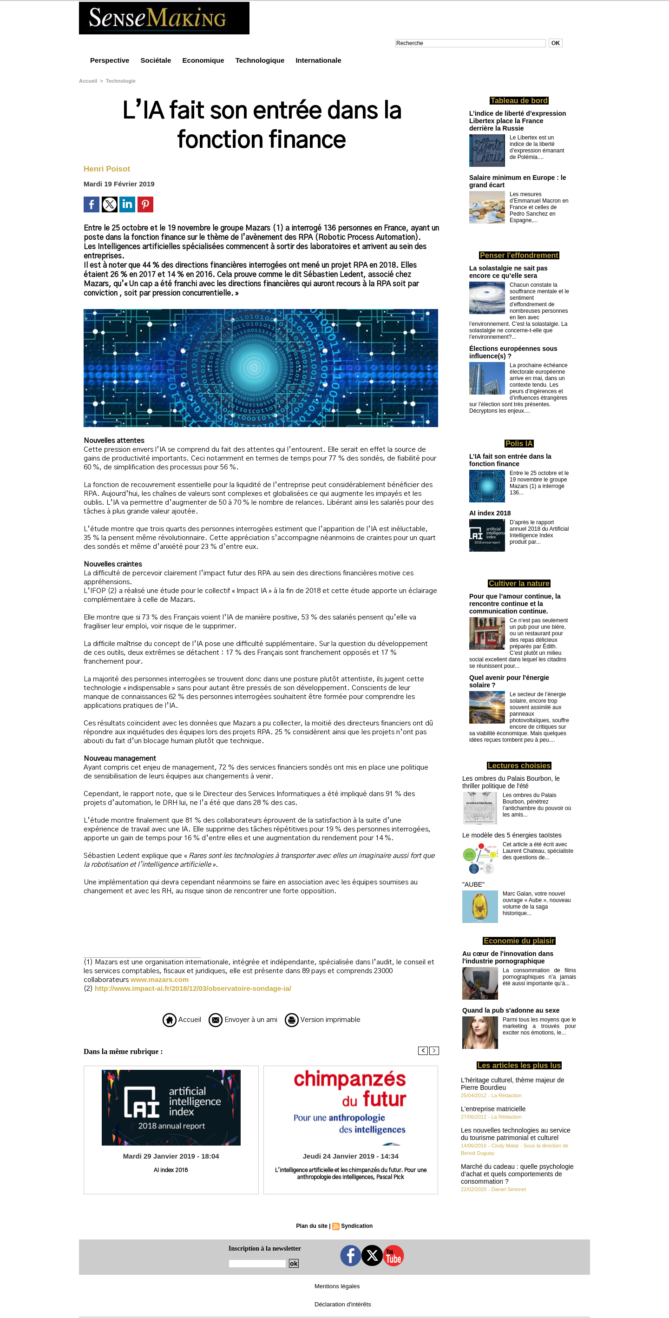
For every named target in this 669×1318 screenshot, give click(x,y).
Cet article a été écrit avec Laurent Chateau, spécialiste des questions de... (538, 851)
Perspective (110, 60)
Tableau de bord (519, 101)
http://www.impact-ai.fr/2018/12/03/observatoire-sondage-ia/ (193, 988)
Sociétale (156, 60)
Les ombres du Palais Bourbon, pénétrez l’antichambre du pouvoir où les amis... (537, 805)
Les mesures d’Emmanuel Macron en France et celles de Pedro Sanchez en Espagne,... (539, 207)
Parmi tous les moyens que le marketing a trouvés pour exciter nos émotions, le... (539, 1026)
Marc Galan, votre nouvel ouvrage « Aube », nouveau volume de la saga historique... (537, 903)
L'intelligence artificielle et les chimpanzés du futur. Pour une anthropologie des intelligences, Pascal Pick (350, 1173)
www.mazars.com (160, 979)
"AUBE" (473, 884)
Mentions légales (337, 1286)
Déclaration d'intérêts (343, 1304)
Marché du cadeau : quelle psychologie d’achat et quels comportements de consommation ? (517, 1174)
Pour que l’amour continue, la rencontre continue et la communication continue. (515, 604)
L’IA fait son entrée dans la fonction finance (510, 460)
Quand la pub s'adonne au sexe (511, 1010)
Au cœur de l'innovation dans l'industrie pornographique (507, 957)
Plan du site (312, 1226)
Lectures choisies (519, 766)
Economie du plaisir (519, 941)
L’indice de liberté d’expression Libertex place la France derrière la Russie (517, 121)
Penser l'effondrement (519, 255)
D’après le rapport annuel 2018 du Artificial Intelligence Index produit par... (539, 532)
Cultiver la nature (519, 583)
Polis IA (519, 444)
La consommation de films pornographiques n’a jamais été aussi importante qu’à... (539, 977)
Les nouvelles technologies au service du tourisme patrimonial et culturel (516, 1134)
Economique (204, 60)
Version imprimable (323, 1019)
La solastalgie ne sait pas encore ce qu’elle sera (508, 271)
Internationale (318, 60)
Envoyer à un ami (243, 1019)
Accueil (88, 81)
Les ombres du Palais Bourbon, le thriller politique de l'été (511, 782)
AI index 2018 (171, 1170)
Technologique (261, 60)
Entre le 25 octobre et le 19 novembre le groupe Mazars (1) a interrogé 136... (539, 483)
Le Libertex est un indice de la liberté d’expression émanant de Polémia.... (537, 147)
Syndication (357, 1226)
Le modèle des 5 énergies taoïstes (512, 835)
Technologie (121, 81)
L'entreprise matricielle (493, 1109)
